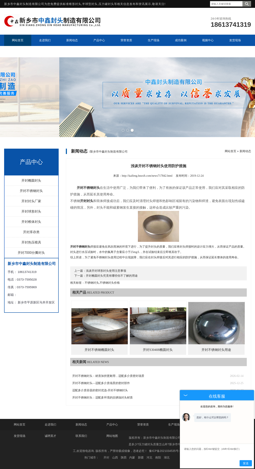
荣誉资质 (143, 424)
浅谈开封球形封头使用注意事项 (106, 270)
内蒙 (132, 457)
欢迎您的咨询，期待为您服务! (216, 406)
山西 (115, 457)
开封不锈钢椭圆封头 (99, 349)
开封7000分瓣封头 (31, 252)
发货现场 (19, 435)
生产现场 (174, 424)
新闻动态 (245, 151)
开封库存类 (31, 232)
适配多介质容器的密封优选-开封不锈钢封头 (100, 390)
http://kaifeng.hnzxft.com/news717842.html (147, 175)
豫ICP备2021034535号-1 (165, 451)
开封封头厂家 (31, 201)
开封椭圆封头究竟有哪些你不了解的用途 (112, 275)
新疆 (141, 457)
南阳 (158, 457)
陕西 (124, 457)
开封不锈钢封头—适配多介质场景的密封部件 (101, 383)
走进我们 (50, 424)
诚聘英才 (50, 435)
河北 (149, 457)
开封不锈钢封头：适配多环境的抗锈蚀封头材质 (102, 397)
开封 (106, 457)
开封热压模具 (31, 242)
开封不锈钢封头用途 (216, 349)
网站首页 (230, 151)
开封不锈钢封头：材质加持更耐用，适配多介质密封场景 (108, 375)
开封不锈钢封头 (31, 190)
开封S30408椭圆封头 (158, 349)
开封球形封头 (31, 211)
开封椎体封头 (31, 221)
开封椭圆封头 (31, 180)
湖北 (167, 457)
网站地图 (112, 435)
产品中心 (112, 424)
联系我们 (81, 435)
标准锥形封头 (72, 4)
